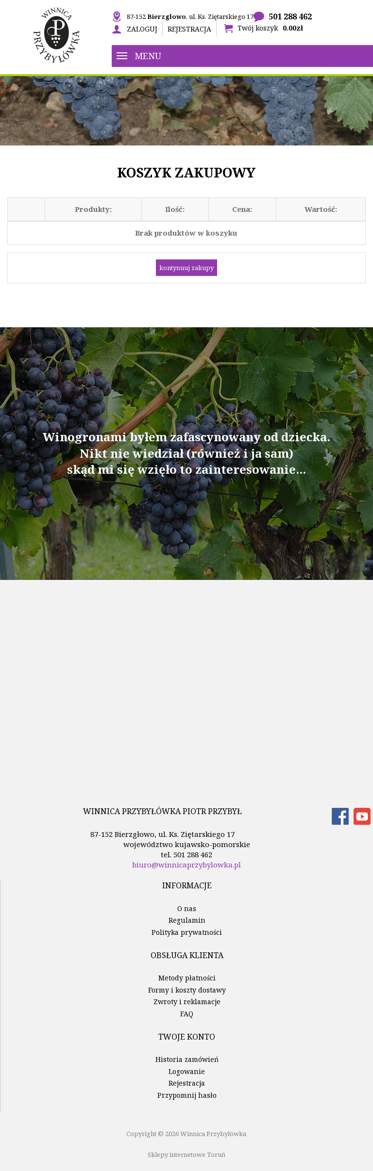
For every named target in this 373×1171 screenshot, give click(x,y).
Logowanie (187, 1071)
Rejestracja (189, 28)
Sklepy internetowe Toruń (186, 1154)
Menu (139, 56)
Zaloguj (142, 28)
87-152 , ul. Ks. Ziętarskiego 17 (190, 16)
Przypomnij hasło (187, 1095)
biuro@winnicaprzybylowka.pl (186, 864)
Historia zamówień (187, 1059)
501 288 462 (290, 16)
